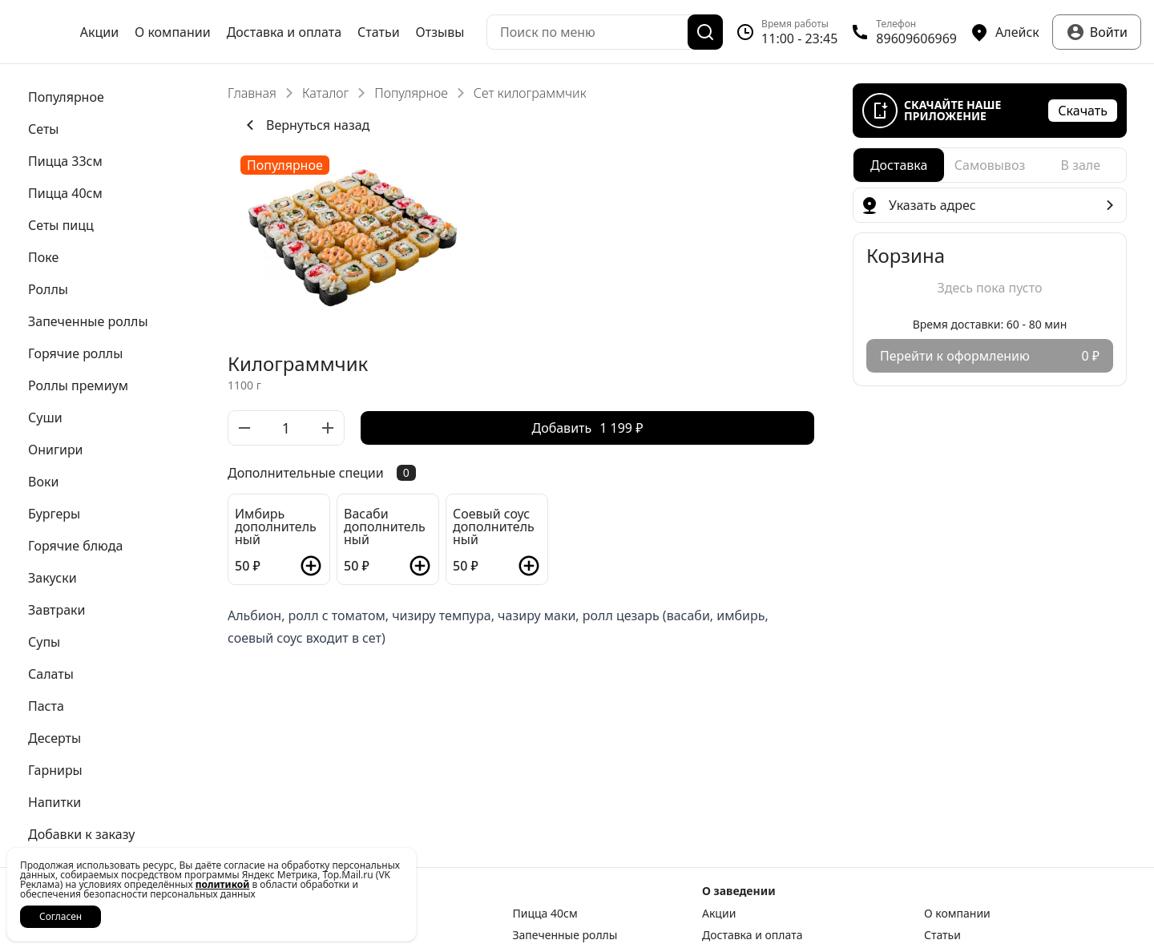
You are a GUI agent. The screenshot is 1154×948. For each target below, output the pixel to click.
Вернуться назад (304, 125)
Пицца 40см (545, 913)
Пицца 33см (379, 913)
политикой (223, 884)
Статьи (378, 32)
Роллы (364, 935)
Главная (252, 93)
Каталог (325, 93)
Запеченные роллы (565, 935)
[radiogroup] (990, 165)
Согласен (60, 916)
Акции (99, 32)
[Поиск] (705, 32)
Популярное (411, 93)
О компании (173, 32)
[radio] (898, 165)
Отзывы (440, 32)
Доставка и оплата (284, 32)
